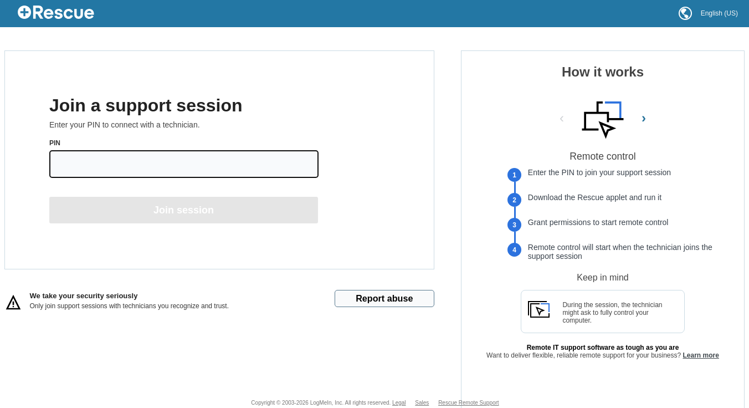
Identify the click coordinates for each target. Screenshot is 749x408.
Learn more (701, 355)
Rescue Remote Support (468, 403)
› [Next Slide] (644, 117)
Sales (422, 403)
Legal (399, 403)
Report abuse (384, 298)
